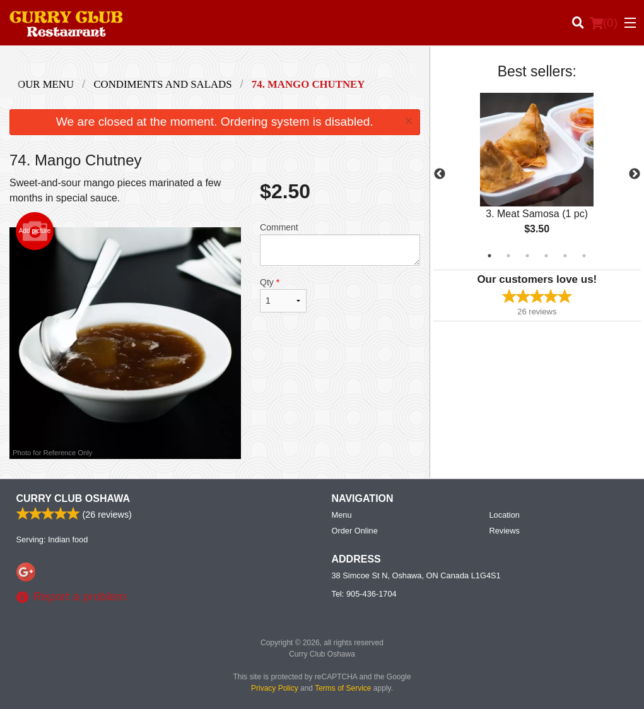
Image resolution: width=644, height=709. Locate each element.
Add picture (35, 231)
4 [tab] (546, 255)
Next (634, 174)
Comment (340, 244)
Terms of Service (343, 688)
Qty (283, 295)
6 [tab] (584, 255)
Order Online (355, 530)
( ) (604, 22)
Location (504, 515)
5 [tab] (565, 255)
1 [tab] (489, 255)
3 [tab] (527, 255)
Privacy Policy (274, 688)
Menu (342, 515)
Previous (439, 174)
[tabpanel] (537, 174)
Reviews (504, 530)
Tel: (364, 594)
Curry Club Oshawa (73, 498)
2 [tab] (508, 255)
